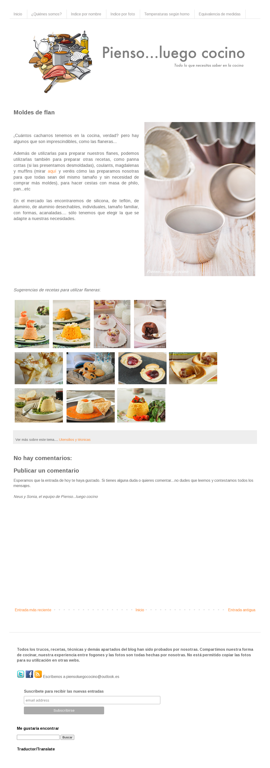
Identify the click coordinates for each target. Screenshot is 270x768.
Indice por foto (122, 14)
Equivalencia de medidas (220, 14)
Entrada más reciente (33, 610)
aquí (52, 171)
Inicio (18, 14)
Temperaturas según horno (166, 14)
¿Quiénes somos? (46, 14)
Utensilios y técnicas (75, 440)
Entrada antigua (241, 610)
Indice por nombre (86, 14)
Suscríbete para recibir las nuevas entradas (64, 691)
